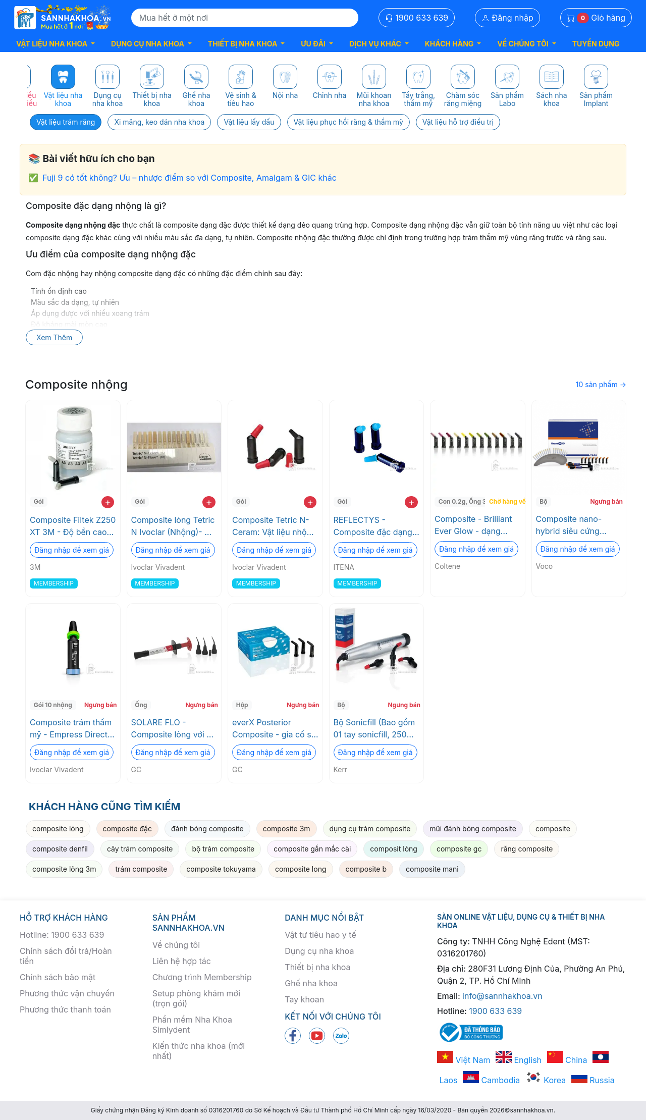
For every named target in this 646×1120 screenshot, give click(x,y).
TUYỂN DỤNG (596, 43)
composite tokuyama (221, 869)
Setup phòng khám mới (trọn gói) (196, 998)
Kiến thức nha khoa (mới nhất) (198, 1051)
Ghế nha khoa (311, 983)
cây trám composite (140, 848)
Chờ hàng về (506, 501)
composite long (301, 869)
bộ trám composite (223, 848)
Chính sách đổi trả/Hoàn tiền (66, 956)
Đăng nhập (507, 18)
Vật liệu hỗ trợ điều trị (458, 122)
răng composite (527, 848)
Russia (593, 1080)
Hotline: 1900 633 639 (62, 935)
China (567, 1060)
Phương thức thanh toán (65, 1009)
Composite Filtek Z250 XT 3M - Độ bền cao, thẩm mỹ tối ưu (73, 526)
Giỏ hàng (596, 18)
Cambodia (491, 1080)
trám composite (141, 869)
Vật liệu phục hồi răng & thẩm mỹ (348, 122)
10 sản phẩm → (601, 384)
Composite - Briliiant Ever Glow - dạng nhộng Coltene (473, 525)
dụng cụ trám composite (370, 828)
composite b (366, 869)
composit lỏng (393, 848)
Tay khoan (304, 999)
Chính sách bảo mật (57, 977)
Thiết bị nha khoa (317, 967)
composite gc (459, 848)
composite (552, 828)
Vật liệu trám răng (65, 122)
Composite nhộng (76, 384)
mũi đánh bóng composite (472, 828)
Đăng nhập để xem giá (71, 550)
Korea (545, 1080)
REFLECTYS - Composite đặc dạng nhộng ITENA (373, 526)
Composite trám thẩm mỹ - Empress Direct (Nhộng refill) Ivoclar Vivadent (71, 728)
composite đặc (127, 828)
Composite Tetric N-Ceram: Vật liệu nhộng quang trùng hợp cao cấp (274, 526)
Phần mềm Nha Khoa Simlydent (192, 1025)
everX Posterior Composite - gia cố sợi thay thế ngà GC (275, 728)
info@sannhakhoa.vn (502, 996)
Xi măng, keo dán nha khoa (159, 122)
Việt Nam (464, 1060)
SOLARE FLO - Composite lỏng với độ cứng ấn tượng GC (174, 728)
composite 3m (286, 828)
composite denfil (60, 848)
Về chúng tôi (176, 945)
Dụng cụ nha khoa (319, 951)
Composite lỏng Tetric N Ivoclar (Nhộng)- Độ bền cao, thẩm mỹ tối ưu (173, 526)
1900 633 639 (417, 18)
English (519, 1060)
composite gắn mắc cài (312, 848)
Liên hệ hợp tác (181, 961)
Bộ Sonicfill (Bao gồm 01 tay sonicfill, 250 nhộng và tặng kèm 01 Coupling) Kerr (375, 728)
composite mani (432, 869)
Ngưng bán (606, 501)
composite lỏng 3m (64, 869)
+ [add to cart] (107, 502)
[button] (55, 43)
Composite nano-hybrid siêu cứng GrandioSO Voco (569, 525)
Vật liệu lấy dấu (249, 122)
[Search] (244, 18)
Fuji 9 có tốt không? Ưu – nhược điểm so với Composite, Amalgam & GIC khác (189, 178)
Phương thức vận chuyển (67, 993)
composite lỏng (58, 828)
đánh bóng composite (207, 828)
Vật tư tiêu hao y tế (320, 935)
